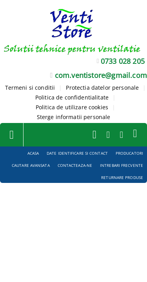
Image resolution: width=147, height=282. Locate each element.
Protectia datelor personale (102, 87)
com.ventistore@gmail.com (101, 75)
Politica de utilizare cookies (72, 107)
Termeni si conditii (30, 87)
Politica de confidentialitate (72, 97)
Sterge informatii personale (74, 117)
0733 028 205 (123, 61)
